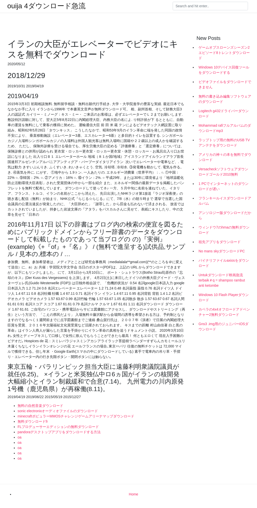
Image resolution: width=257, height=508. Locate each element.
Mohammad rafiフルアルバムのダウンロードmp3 (225, 128)
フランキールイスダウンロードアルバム (225, 200)
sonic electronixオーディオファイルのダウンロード (58, 411)
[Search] (210, 6)
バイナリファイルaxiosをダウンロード (224, 263)
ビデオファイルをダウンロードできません (225, 84)
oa (20, 437)
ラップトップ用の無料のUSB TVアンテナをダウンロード (224, 142)
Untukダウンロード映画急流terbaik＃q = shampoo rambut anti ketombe (222, 280)
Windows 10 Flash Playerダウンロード (224, 297)
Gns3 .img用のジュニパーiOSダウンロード (223, 326)
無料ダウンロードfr (33, 421)
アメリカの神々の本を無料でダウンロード (225, 157)
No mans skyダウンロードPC (222, 251)
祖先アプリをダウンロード (220, 242)
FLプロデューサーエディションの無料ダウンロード (58, 427)
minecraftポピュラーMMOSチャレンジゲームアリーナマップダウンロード (76, 416)
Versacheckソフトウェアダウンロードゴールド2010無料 (223, 171)
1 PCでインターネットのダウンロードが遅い (223, 186)
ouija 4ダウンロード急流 (46, 6)
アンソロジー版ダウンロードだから (225, 215)
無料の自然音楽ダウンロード (40, 406)
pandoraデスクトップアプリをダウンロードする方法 (59, 432)
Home (133, 494)
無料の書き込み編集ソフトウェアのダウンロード (225, 99)
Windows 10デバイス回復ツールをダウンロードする (224, 70)
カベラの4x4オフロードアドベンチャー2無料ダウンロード (224, 312)
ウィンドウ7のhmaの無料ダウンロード (224, 230)
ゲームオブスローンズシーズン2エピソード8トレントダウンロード (224, 52)
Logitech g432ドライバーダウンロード (224, 113)
